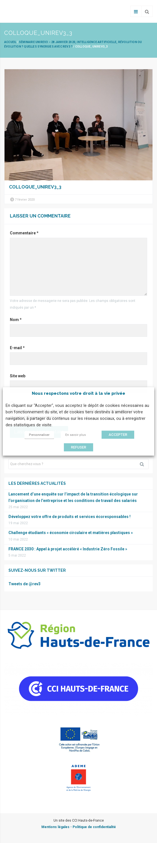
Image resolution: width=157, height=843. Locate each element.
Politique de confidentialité (94, 827)
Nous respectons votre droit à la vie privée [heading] (78, 393)
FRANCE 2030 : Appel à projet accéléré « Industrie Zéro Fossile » (67, 549)
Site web (17, 376)
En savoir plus (75, 435)
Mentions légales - (57, 827)
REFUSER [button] (78, 447)
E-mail (17, 348)
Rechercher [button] (144, 464)
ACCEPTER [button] (118, 435)
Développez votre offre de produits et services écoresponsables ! (69, 516)
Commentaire (24, 233)
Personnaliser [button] (39, 435)
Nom (16, 319)
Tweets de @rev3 (24, 584)
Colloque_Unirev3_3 (35, 187)
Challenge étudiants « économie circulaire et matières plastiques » (70, 532)
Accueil (10, 42)
